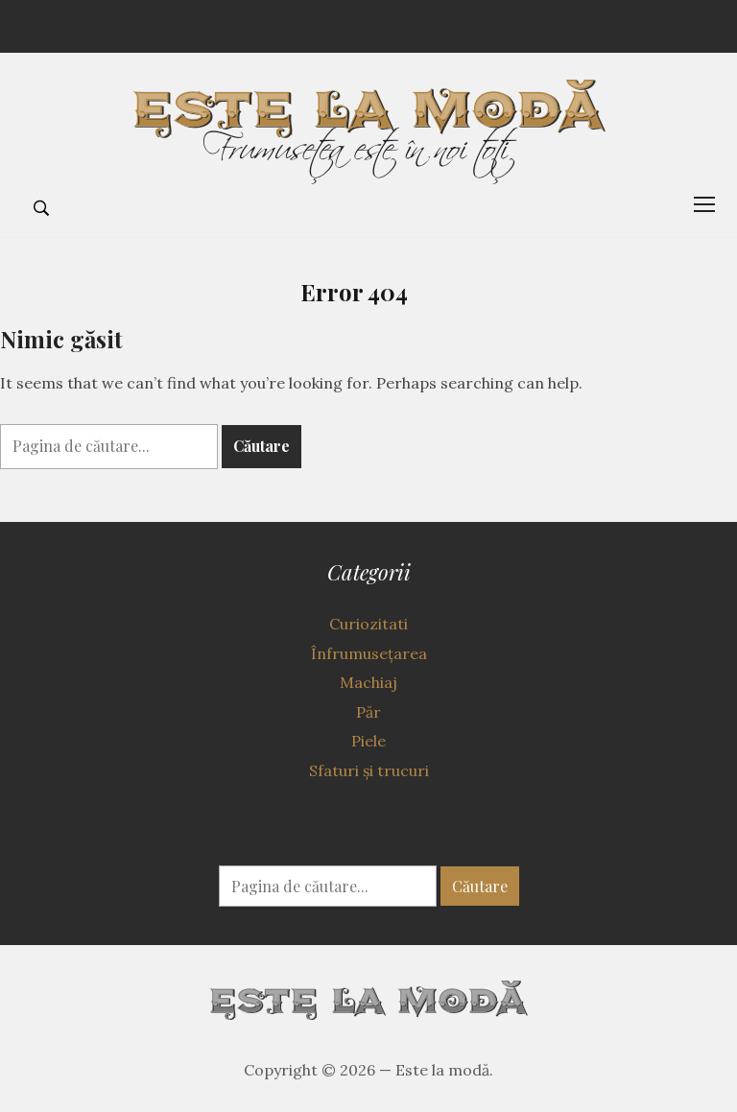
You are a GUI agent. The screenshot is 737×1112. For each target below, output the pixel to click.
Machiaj (368, 682)
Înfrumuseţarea (369, 653)
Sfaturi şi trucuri (369, 770)
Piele (368, 740)
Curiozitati (368, 623)
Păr (368, 712)
